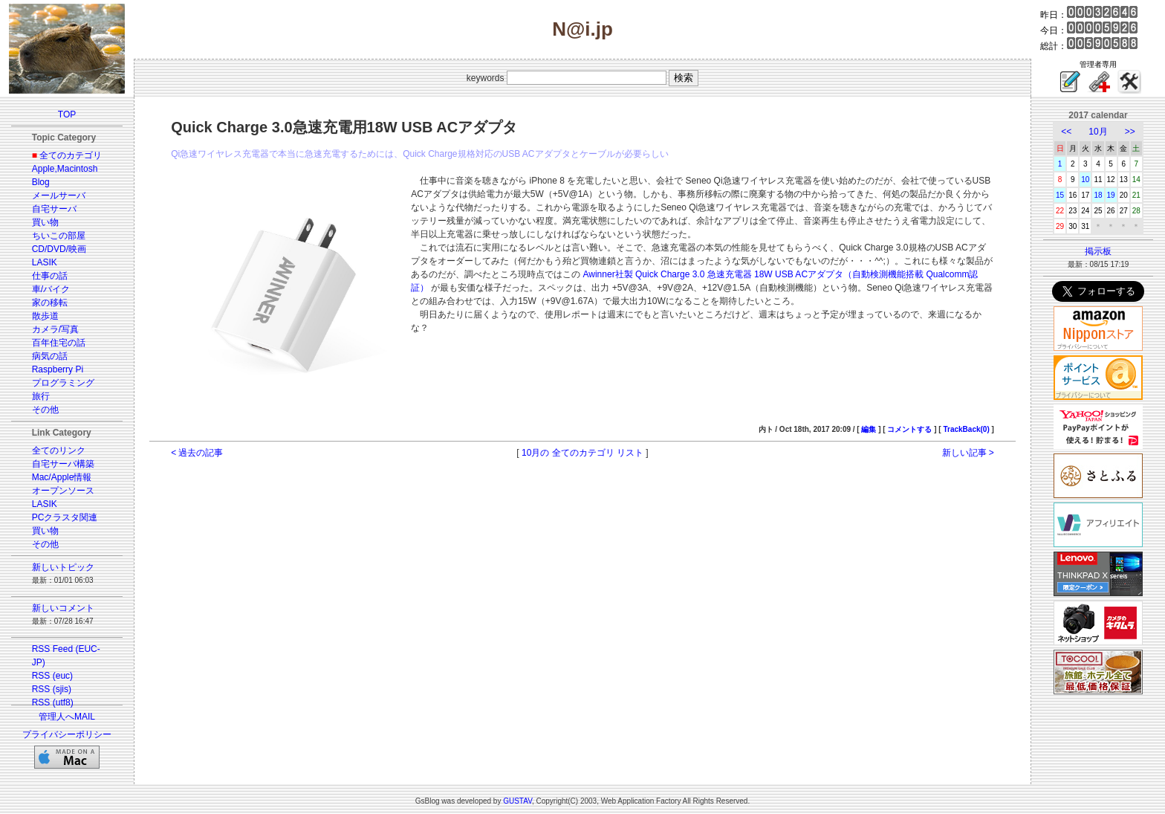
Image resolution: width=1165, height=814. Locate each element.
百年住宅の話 (58, 342)
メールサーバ (58, 195)
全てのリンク (58, 450)
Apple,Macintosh (65, 169)
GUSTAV (517, 801)
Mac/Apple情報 (62, 477)
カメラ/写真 (55, 329)
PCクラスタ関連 (65, 517)
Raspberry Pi (57, 369)
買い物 (45, 222)
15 (1060, 195)
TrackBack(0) (966, 429)
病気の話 (50, 356)
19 (1111, 195)
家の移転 (50, 302)
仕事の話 (50, 276)
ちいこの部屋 (58, 235)
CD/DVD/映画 (59, 249)
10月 (1097, 131)
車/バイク (51, 289)
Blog (41, 182)
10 (1085, 179)
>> (1130, 131)
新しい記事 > (968, 453)
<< (1066, 131)
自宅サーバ (54, 209)
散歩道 (45, 316)
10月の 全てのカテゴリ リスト (582, 453)
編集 (868, 429)
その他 (45, 409)
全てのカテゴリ (70, 155)
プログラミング (63, 383)
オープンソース (63, 490)
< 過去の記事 (197, 453)
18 (1098, 195)
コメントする (909, 429)
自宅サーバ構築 (63, 464)
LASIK (44, 262)
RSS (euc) (52, 676)
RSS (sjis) (51, 689)
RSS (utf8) (53, 702)
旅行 (41, 396)
